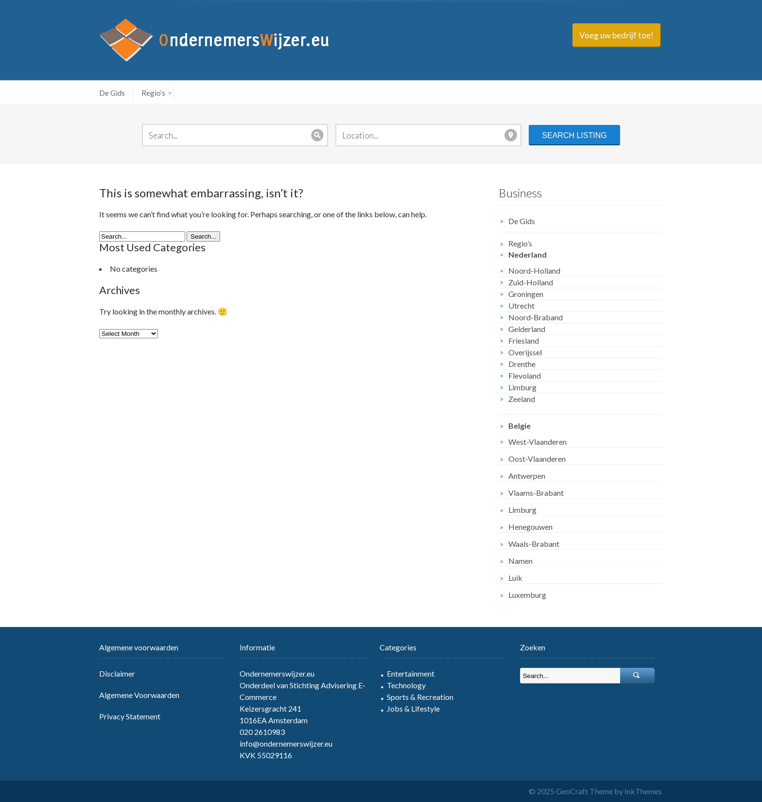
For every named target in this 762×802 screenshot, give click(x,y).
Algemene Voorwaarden (139, 694)
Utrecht (521, 305)
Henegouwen (530, 526)
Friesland (523, 340)
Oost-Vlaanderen (537, 458)
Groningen (525, 293)
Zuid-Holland (530, 282)
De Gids (112, 92)
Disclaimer (117, 673)
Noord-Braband (535, 317)
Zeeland (521, 398)
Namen (520, 560)
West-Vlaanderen (537, 441)
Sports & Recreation (420, 696)
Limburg (522, 387)
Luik (515, 577)
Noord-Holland (534, 270)
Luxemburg (527, 594)
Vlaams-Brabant (536, 492)
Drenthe (522, 363)
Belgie (519, 425)
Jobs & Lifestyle (413, 708)
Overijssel (525, 352)
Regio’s (156, 92)
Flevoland (524, 375)
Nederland (527, 254)
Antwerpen (526, 475)
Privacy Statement (129, 716)
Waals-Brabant (533, 543)
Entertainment (410, 673)
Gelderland (526, 328)
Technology (406, 685)
